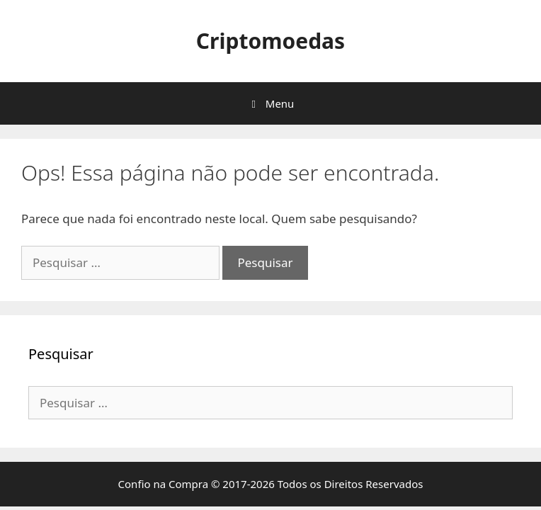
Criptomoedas (270, 40)
